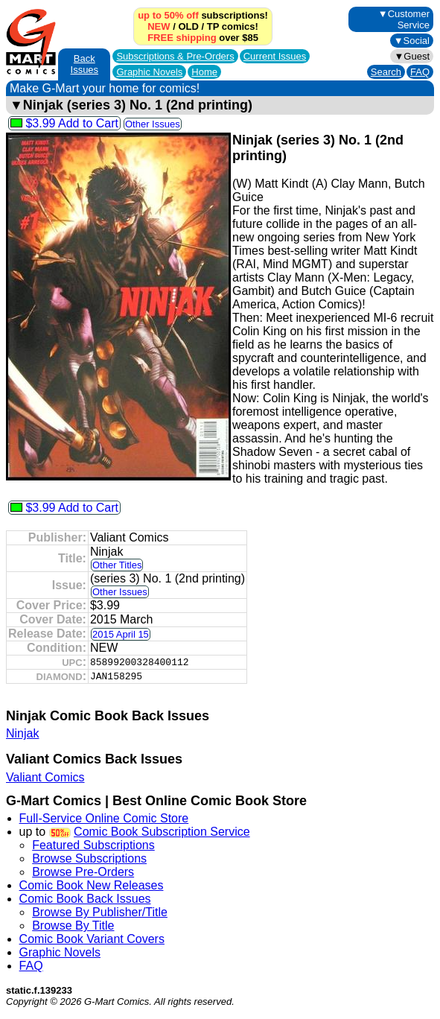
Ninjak (22, 733)
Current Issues (275, 56)
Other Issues (152, 124)
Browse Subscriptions (89, 858)
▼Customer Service (404, 19)
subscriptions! (203, 15)
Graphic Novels (149, 71)
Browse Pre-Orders (83, 872)
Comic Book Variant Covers (92, 939)
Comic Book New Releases (91, 885)
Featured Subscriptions (93, 845)
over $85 (202, 37)
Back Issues (85, 64)
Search (386, 71)
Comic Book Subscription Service (162, 831)
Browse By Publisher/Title (100, 912)
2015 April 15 (120, 634)
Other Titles (116, 565)
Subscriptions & (175, 56)
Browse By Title (73, 925)
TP (213, 26)
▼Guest (412, 56)
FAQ (420, 71)
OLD (188, 26)
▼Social (412, 40)
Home (204, 71)
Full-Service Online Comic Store (104, 818)
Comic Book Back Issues (85, 898)
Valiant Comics (45, 777)
